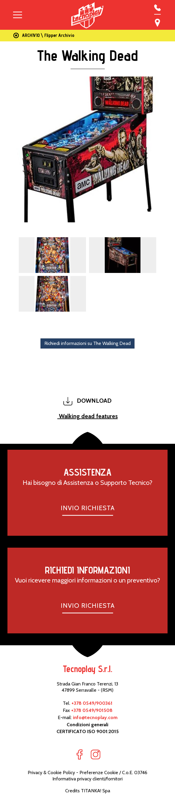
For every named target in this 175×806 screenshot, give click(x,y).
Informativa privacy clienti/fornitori (87, 779)
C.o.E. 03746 (134, 772)
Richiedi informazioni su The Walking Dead (87, 343)
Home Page (15, 35)
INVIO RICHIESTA (88, 508)
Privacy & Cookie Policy (51, 772)
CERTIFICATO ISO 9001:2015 (88, 731)
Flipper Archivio (59, 35)
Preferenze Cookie (98, 772)
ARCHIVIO (31, 35)
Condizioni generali (87, 724)
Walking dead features (87, 416)
